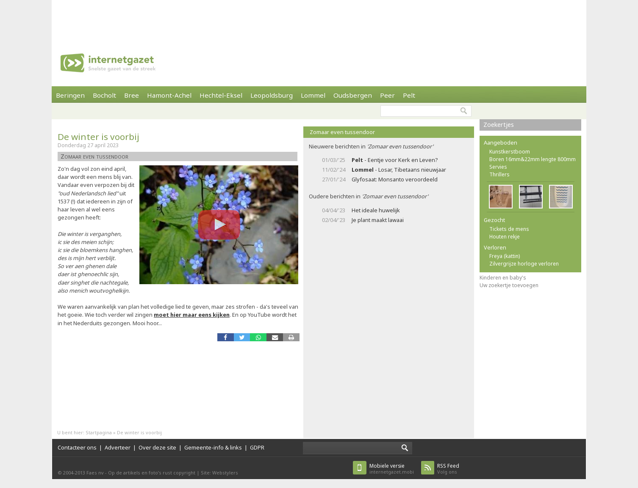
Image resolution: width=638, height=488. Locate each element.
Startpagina (99, 432)
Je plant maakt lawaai (378, 220)
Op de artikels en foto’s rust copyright (151, 472)
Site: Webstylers (219, 472)
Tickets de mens (509, 229)
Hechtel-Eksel (221, 95)
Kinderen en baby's (503, 277)
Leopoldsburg (271, 95)
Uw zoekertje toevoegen (509, 285)
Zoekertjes (498, 125)
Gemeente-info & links (213, 447)
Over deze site (157, 447)
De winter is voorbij (98, 137)
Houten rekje (504, 236)
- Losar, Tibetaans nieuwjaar (399, 169)
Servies (498, 166)
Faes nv (95, 472)
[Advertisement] (319, 19)
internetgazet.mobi (391, 469)
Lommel (313, 95)
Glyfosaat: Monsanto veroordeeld (395, 179)
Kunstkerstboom (509, 151)
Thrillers (499, 174)
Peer (387, 95)
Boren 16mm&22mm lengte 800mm (532, 159)
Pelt (409, 95)
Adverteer (117, 447)
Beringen (70, 95)
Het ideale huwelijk (376, 210)
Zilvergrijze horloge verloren (524, 263)
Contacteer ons (77, 447)
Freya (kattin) (504, 256)
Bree (131, 95)
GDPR (257, 447)
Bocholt (104, 95)
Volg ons (448, 469)
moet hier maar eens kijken (192, 314)
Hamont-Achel (169, 95)
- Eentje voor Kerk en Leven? (395, 160)
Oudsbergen (352, 95)
